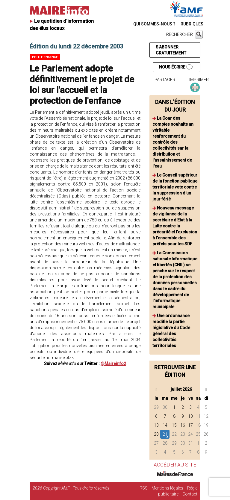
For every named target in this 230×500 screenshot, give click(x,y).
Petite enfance (45, 57)
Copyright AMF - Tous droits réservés (76, 488)
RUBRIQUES (192, 24)
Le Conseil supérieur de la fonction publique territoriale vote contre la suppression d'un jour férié (174, 187)
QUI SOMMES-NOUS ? (154, 24)
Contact (189, 494)
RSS (144, 488)
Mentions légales (167, 488)
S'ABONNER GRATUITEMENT (171, 50)
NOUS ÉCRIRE (176, 67)
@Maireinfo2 (113, 363)
